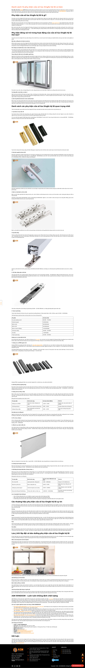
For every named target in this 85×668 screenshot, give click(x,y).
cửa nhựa (51, 598)
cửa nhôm (38, 339)
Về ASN (30, 2)
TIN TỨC (48, 2)
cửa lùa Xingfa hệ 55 (20, 642)
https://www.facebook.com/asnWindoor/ (25, 630)
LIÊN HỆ (53, 2)
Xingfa (21, 9)
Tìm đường (82, 655)
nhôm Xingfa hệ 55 (55, 22)
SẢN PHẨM (41, 2)
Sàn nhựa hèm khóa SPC (30, 614)
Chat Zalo (82, 658)
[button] (59, 2)
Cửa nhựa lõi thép (27, 611)
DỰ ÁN (35, 2)
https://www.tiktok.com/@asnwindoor (24, 631)
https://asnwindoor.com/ (22, 629)
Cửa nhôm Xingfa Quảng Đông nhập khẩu (35, 606)
